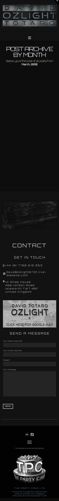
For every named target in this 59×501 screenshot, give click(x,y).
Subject (29, 362)
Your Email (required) (29, 352)
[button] (29, 38)
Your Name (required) (29, 343)
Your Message (29, 371)
